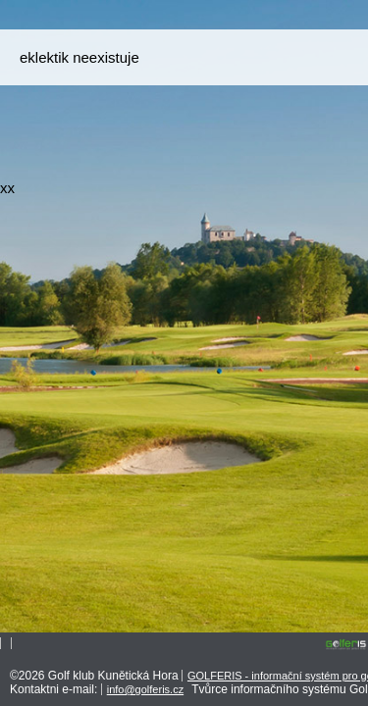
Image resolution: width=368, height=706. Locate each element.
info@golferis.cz (145, 689)
